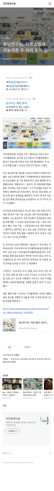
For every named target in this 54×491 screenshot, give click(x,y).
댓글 (4, 427)
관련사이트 (7, 475)
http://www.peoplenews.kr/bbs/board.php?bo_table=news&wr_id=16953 (26, 332)
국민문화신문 (9, 3)
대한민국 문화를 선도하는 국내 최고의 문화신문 (21, 446)
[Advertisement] (27, 106)
